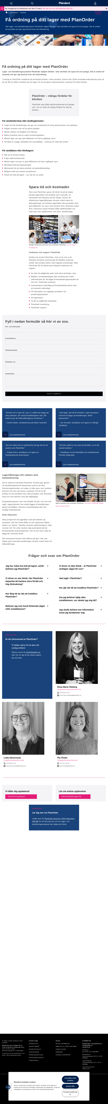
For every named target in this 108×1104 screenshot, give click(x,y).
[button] (8, 1087)
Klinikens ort (10, 499)
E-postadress (10, 475)
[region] (48, 1086)
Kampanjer (59, 1052)
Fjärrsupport (33, 1060)
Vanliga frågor (34, 1046)
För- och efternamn (12, 464)
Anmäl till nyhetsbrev (16, 993)
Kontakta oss (33, 1043)
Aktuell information (63, 1043)
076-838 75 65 (64, 829)
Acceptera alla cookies (70, 1079)
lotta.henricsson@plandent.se (16, 903)
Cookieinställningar (70, 1093)
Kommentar (9, 511)
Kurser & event (61, 1049)
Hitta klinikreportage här (71, 993)
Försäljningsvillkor (36, 1054)
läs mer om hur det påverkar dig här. (58, 8)
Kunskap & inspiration (63, 1054)
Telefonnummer (11, 487)
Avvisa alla (70, 1086)
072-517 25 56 (64, 900)
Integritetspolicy (35, 1049)
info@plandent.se (33, 789)
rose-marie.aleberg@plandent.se (70, 832)
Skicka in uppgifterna (54, 531)
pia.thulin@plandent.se (67, 903)
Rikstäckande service (36, 1057)
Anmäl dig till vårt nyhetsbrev (66, 1046)
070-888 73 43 (11, 900)
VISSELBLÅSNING (34, 1052)
